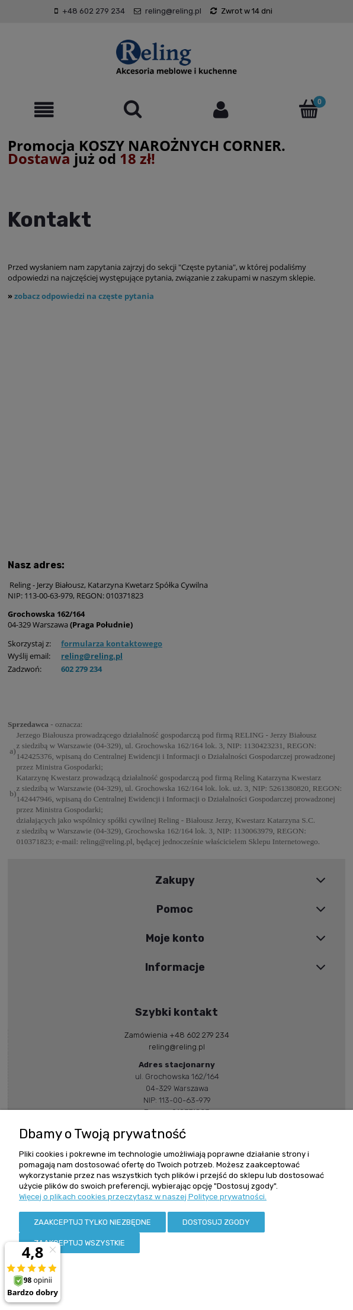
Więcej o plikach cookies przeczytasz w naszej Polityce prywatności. (143, 1196)
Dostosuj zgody (216, 1222)
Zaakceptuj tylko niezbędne (92, 1222)
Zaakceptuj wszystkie (79, 1242)
